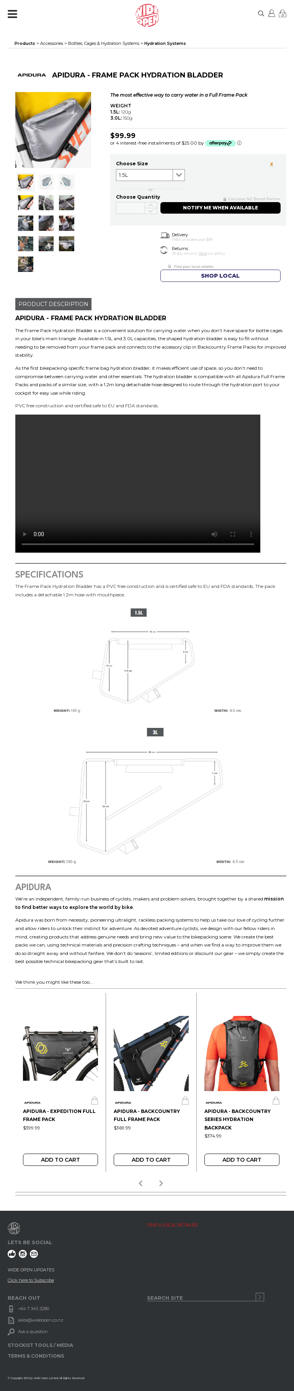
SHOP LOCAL (220, 275)
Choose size (132, 163)
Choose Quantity (138, 197)
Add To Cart (60, 1159)
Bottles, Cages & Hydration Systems (103, 43)
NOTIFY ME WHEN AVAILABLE (220, 208)
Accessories (51, 43)
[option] (60, 1082)
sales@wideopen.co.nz (40, 1320)
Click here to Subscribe (31, 1280)
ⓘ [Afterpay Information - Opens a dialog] (239, 143)
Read (203, 253)
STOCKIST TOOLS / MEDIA (40, 1345)
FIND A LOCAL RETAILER (172, 1225)
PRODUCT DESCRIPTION (53, 304)
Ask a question (33, 1331)
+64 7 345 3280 (33, 1308)
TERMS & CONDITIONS (36, 1356)
